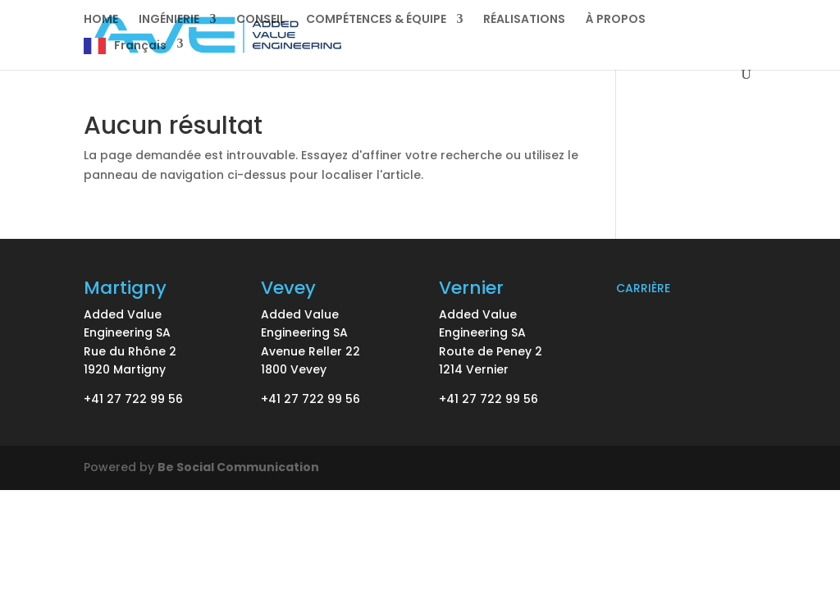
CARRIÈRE (643, 288)
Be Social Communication (238, 467)
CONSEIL (260, 20)
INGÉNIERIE (169, 20)
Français (140, 45)
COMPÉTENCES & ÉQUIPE (376, 20)
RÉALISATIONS (524, 20)
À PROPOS (616, 20)
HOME (101, 20)
